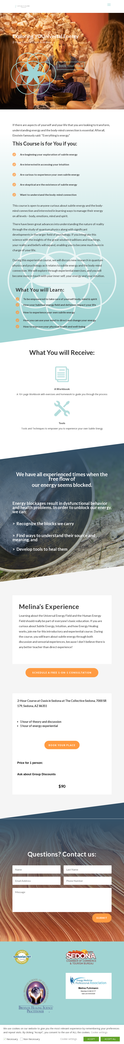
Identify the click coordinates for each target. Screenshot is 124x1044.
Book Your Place (71, 66)
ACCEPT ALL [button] (110, 1039)
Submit (101, 918)
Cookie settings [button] (99, 1032)
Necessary (12, 1039)
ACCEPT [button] (91, 1039)
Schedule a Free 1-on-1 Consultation (62, 672)
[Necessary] (4, 1039)
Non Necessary (31, 1039)
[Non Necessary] (21, 1039)
